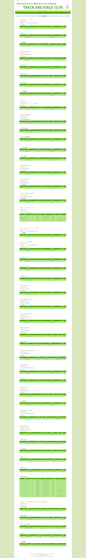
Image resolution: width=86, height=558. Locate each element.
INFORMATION (26, 11)
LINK (58, 11)
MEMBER (35, 11)
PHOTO (49, 11)
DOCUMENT (66, 11)
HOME (18, 11)
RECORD (42, 11)
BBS (54, 11)
